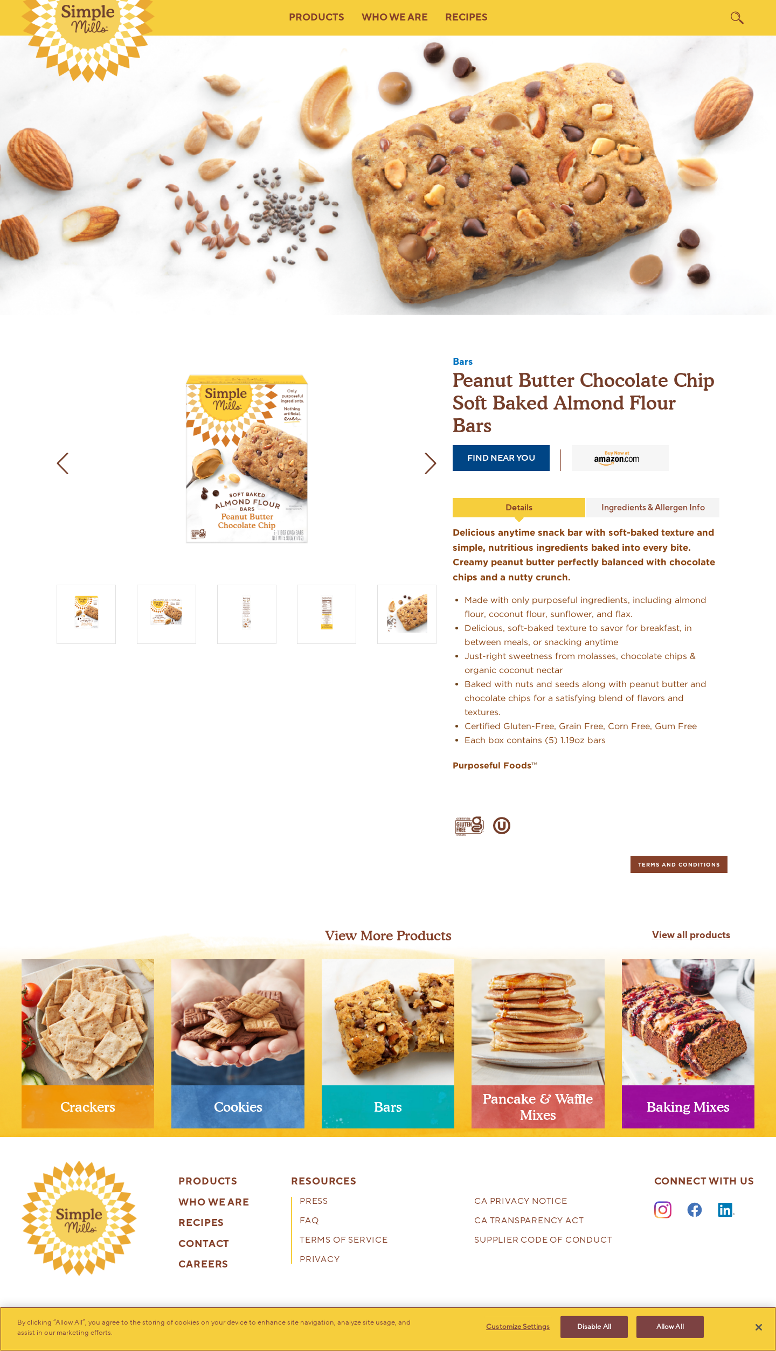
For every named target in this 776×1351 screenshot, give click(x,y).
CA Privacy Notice (520, 1202)
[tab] (679, 864)
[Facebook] (695, 1210)
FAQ (309, 1221)
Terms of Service (344, 1241)
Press (314, 1202)
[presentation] (88, 1048)
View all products (691, 935)
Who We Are (214, 1203)
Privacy (320, 1260)
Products (208, 1182)
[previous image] (67, 463)
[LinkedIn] (726, 1210)
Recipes (466, 17)
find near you (501, 458)
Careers (203, 1265)
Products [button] (316, 17)
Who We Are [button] (395, 17)
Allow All (670, 1328)
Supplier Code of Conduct (543, 1241)
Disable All (594, 1328)
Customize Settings (518, 1328)
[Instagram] (663, 1210)
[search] (737, 17)
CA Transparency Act (529, 1221)
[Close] (759, 1327)
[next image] (425, 463)
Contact (204, 1244)
